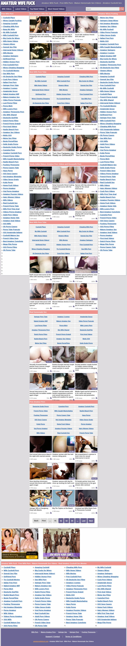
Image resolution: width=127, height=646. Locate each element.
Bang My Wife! (9, 29)
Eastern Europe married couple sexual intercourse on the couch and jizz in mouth (63, 366)
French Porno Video (11, 156)
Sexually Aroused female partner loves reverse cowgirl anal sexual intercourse (40, 366)
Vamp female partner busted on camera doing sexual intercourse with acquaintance (41, 214)
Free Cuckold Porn (10, 65)
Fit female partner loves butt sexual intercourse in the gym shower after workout (85, 483)
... (77, 521)
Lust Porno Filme (10, 103)
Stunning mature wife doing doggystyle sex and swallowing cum (41, 36)
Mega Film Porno (10, 244)
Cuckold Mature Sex (11, 235)
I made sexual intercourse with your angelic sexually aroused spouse (40, 303)
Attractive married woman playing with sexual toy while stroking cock (85, 214)
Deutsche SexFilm (10, 118)
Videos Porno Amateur (12, 212)
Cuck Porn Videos (10, 79)
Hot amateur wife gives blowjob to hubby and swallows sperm (41, 125)
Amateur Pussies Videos (13, 194)
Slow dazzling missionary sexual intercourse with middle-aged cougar (41, 483)
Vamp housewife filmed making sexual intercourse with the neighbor (63, 187)
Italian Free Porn (10, 82)
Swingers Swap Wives (109, 21)
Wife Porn (34, 632)
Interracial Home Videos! (13, 50)
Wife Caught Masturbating (13, 159)
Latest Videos (20, 9)
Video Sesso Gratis (11, 180)
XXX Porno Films (10, 247)
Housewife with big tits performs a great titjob (60, 213)
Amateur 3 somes (10, 88)
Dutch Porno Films (10, 121)
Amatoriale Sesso (10, 91)
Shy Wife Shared (10, 115)
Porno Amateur (9, 188)
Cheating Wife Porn (11, 26)
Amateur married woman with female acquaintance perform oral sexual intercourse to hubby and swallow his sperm (62, 394)
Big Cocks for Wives (11, 38)
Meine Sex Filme (10, 138)
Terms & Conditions (73, 637)
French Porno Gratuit (11, 124)
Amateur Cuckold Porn (12, 153)
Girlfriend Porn (9, 59)
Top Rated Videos (37, 9)
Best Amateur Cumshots (13, 241)
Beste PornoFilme (10, 141)
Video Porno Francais (12, 100)
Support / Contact (53, 637)
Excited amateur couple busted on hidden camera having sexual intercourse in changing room (86, 367)
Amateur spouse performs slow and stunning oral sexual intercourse (86, 276)
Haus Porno (8, 171)
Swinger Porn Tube (11, 85)
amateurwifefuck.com (40, 641)
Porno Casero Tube (11, 168)
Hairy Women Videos (11, 197)
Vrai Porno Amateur (11, 191)
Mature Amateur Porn (48, 632)
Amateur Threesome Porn (13, 112)
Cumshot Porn (9, 150)
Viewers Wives (9, 44)
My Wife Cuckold (10, 32)
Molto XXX (7, 135)
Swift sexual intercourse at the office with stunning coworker (40, 276)
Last (83, 521)
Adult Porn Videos (10, 215)
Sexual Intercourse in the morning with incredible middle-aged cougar (41, 393)
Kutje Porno (8, 182)
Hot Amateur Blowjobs (12, 177)
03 (67, 521)
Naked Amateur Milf (11, 94)
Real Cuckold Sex (10, 203)
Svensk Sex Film (10, 47)
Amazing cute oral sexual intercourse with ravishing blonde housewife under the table (39, 187)
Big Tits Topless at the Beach (62, 508)
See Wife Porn (9, 74)
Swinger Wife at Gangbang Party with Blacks (39, 509)
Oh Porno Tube (9, 250)
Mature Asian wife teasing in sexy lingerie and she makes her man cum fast (62, 36)
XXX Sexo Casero (10, 174)
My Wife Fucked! (107, 29)
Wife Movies (8, 53)
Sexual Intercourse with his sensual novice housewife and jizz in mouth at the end (85, 303)
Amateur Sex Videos (11, 132)
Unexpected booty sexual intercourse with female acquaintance (61, 276)
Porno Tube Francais (11, 230)
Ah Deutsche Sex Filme (12, 77)
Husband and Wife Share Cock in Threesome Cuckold (86, 509)
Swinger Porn (74, 632)
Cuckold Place (9, 18)
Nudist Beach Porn (10, 129)
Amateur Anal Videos (11, 221)
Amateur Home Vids (11, 218)
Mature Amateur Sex (11, 97)
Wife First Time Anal (11, 209)
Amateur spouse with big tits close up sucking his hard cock (63, 482)
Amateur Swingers (10, 56)
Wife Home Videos (10, 41)
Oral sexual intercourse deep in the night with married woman (41, 455)
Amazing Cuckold (10, 24)
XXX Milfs (7, 224)
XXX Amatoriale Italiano (12, 232)
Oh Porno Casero (10, 227)
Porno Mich (7, 106)
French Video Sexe (10, 238)
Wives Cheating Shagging (13, 68)
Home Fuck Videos (10, 185)
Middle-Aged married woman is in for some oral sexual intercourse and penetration (86, 393)
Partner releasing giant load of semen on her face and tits (63, 125)
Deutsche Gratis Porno (12, 147)
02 (61, 521)
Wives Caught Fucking (12, 21)
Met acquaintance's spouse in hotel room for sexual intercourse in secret (85, 456)
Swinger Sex (62, 632)
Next (91, 521)
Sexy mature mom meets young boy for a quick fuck (63, 62)
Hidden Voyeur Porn (11, 62)
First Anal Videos (10, 127)
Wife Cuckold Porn (10, 35)
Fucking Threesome (11, 165)
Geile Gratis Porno (10, 144)
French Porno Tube (11, 206)
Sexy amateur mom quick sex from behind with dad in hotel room (85, 63)
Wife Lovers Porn (10, 109)
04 (72, 521)
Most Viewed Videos (56, 9)
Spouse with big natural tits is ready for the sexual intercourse (85, 187)
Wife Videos (7, 9)
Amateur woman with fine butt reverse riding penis (62, 455)
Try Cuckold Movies (11, 71)
